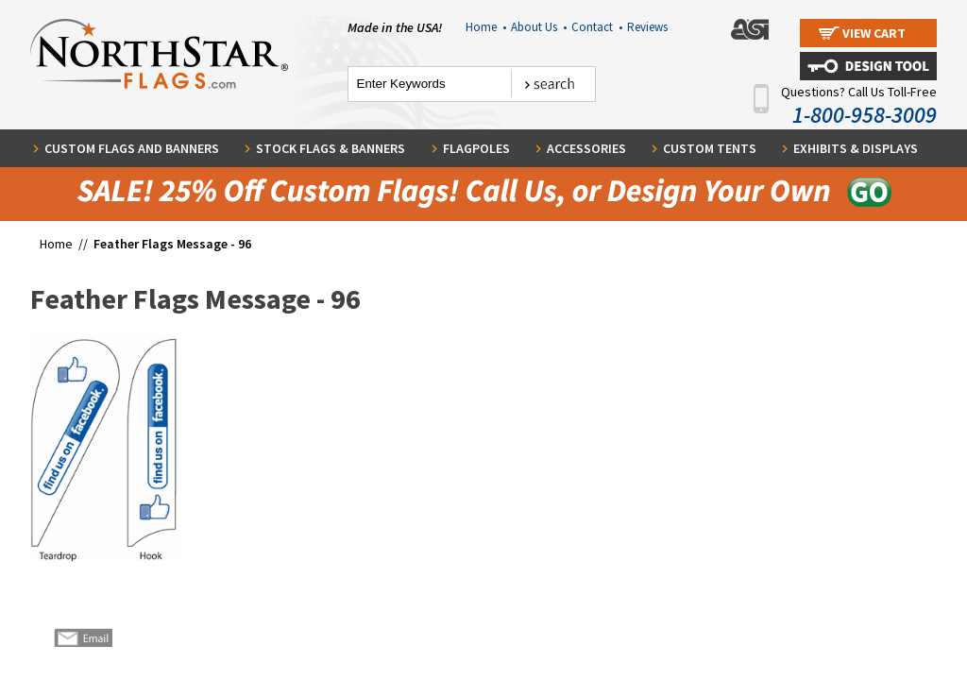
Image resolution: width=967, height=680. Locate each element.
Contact (596, 27)
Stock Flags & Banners (330, 148)
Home (486, 27)
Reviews (647, 27)
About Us (539, 27)
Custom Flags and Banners (131, 148)
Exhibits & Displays (855, 148)
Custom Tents (709, 148)
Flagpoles (476, 148)
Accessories (586, 148)
